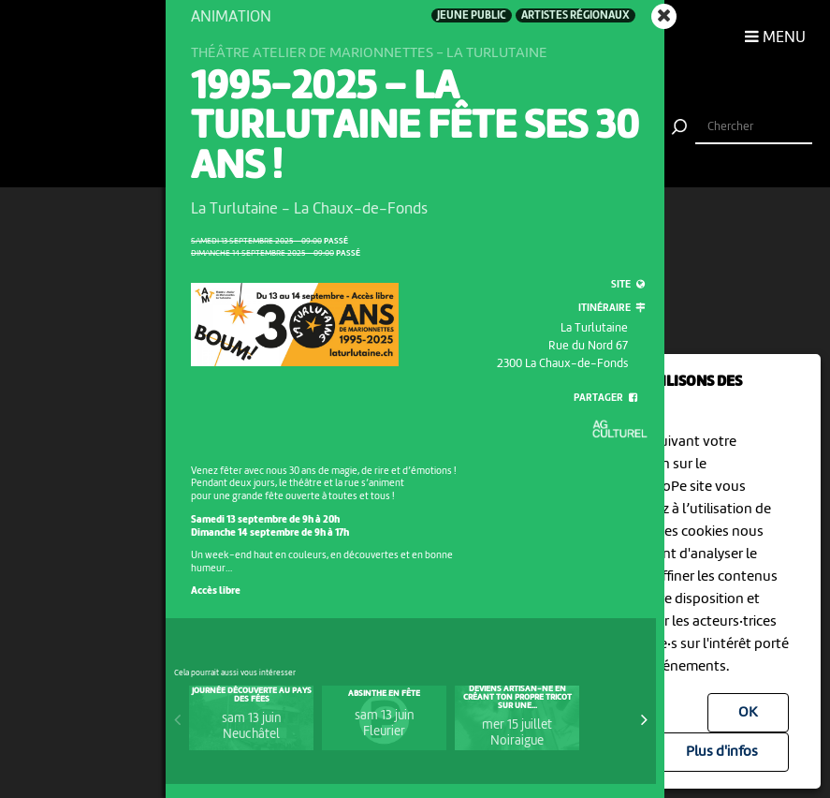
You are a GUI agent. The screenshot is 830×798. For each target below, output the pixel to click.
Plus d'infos (722, 752)
